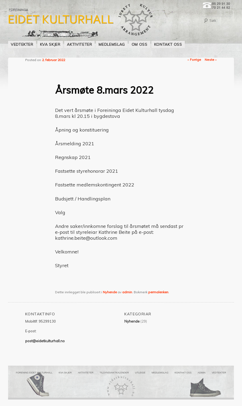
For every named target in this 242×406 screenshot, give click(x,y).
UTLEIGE (140, 372)
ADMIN (201, 372)
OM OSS (139, 44)
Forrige (194, 60)
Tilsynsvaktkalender (114, 372)
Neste (211, 60)
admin (127, 292)
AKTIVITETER (79, 44)
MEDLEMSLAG (112, 44)
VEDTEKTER (22, 44)
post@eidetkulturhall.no (45, 341)
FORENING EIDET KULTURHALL (34, 372)
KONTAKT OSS (168, 44)
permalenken (158, 292)
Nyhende (110, 292)
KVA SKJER (50, 44)
